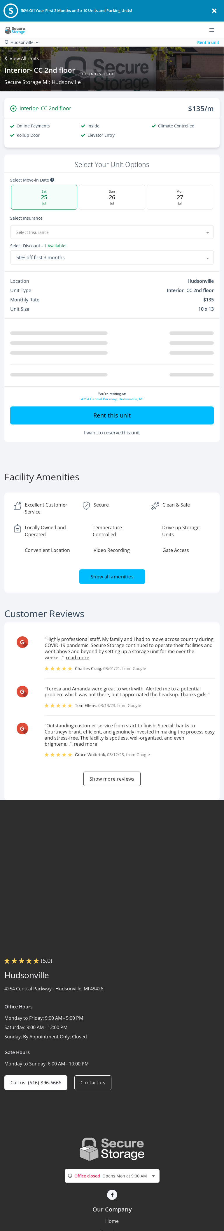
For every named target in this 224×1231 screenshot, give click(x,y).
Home (112, 1221)
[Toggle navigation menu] (214, 29)
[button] (112, 1195)
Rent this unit (112, 415)
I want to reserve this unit (112, 432)
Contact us (92, 1082)
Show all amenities (111, 576)
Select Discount (38, 246)
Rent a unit (208, 42)
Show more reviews (112, 779)
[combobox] (112, 232)
